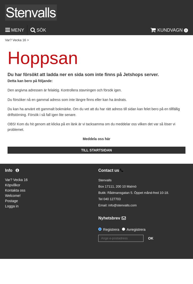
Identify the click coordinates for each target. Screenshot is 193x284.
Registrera (111, 230)
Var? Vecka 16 (15, 40)
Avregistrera (136, 230)
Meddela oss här (96, 139)
